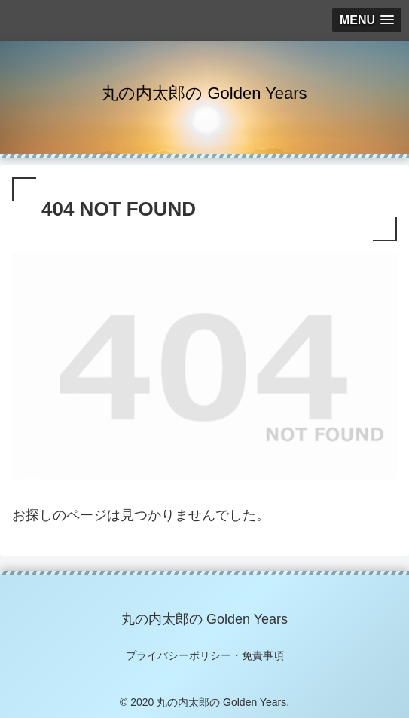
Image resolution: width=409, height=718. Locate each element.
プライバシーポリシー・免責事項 (205, 655)
